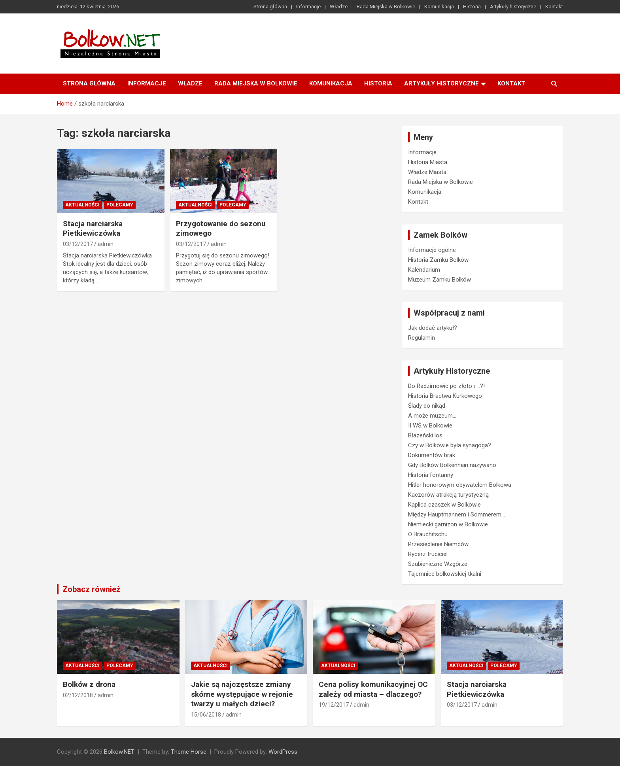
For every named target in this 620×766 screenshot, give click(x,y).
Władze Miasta (427, 172)
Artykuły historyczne (513, 6)
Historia (472, 6)
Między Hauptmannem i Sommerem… (456, 514)
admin (105, 244)
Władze (339, 6)
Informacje (308, 6)
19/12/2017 (334, 705)
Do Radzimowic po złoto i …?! (446, 386)
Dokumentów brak (431, 455)
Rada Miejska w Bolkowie (386, 6)
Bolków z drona (89, 684)
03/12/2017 (78, 244)
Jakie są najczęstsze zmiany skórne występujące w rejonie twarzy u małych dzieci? (242, 694)
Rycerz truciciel (428, 554)
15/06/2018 (206, 714)
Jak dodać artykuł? (432, 327)
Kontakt (554, 6)
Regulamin (421, 337)
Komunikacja (439, 6)
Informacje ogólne (432, 249)
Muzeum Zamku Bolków (439, 279)
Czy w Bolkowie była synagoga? (449, 445)
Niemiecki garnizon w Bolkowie (448, 524)
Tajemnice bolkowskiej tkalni (444, 573)
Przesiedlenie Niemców (438, 544)
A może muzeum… (432, 415)
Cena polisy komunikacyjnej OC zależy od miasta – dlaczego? (373, 689)
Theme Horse (188, 751)
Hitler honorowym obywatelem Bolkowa (459, 484)
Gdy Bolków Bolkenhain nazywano (452, 465)
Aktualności (82, 205)
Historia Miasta (427, 162)
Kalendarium (424, 269)
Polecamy (119, 205)
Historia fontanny (430, 475)
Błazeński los (425, 435)
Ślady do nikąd (426, 405)
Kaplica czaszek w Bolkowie (444, 504)
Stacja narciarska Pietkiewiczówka (93, 228)
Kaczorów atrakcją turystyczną (448, 494)
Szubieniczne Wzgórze (437, 563)
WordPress (282, 751)
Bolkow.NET (119, 751)
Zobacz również (91, 589)
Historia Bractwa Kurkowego (445, 395)
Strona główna (270, 6)
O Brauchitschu (428, 534)
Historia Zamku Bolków (438, 259)
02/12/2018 (78, 695)
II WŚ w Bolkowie (430, 425)
